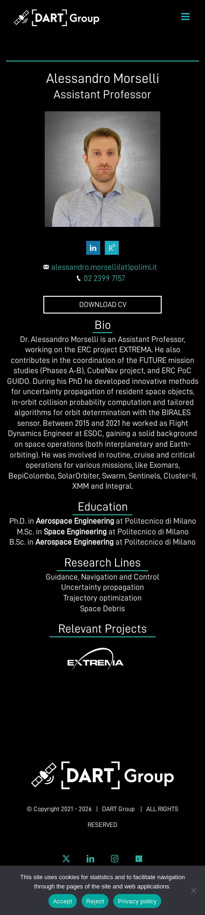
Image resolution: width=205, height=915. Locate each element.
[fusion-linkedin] (93, 248)
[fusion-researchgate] (112, 248)
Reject (95, 901)
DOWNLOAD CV (102, 304)
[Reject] (193, 890)
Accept (62, 901)
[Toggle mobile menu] (186, 16)
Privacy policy (137, 901)
